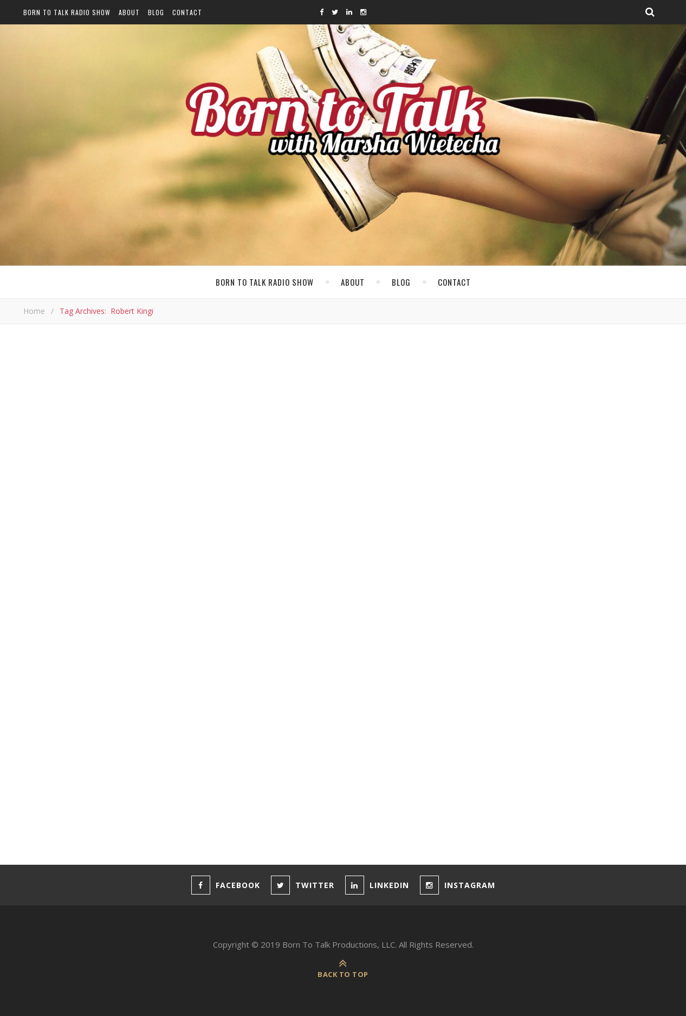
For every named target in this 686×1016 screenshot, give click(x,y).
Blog (156, 12)
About (129, 12)
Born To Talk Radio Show (67, 12)
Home (34, 311)
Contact (187, 12)
